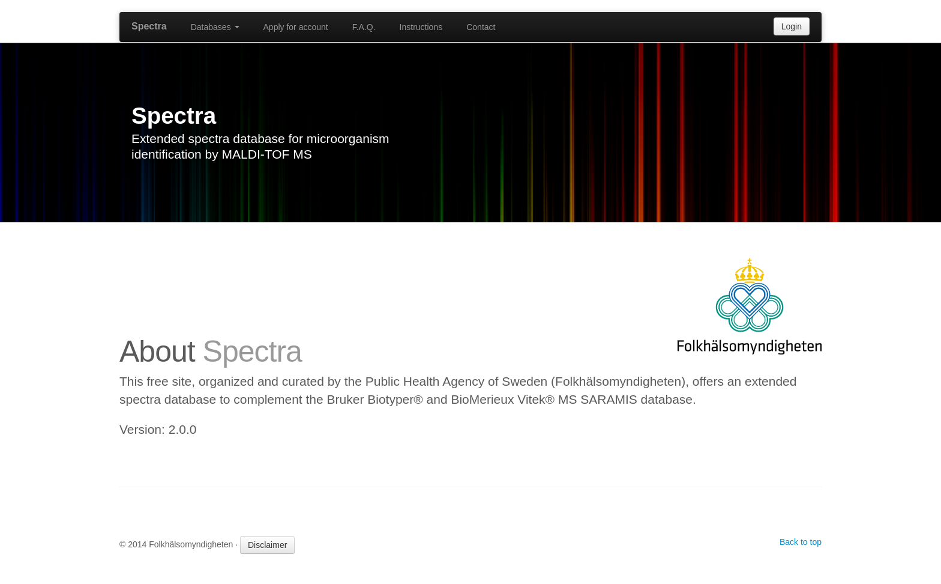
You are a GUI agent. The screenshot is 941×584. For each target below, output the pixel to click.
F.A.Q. (364, 27)
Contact (480, 27)
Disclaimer (267, 545)
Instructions (421, 27)
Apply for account (295, 27)
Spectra (149, 26)
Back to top (801, 542)
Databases (215, 27)
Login (791, 26)
